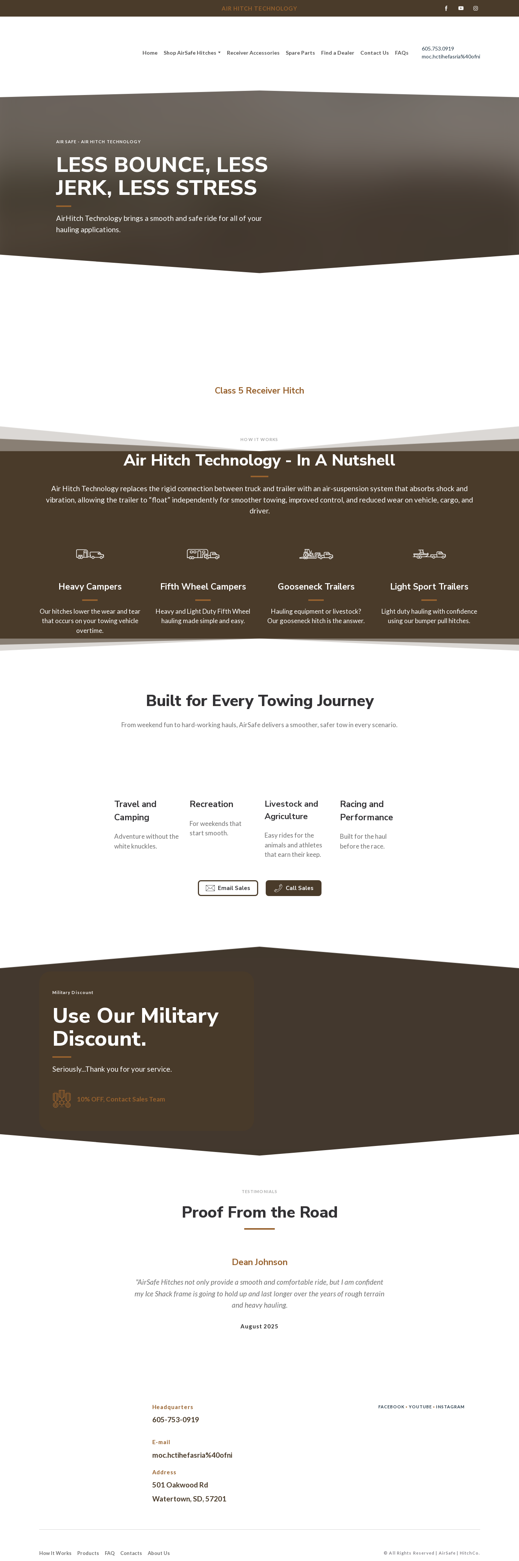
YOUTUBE (420, 1406)
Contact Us (374, 52)
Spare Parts (300, 52)
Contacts (131, 1553)
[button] (446, 8)
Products (88, 1553)
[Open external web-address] (146, 769)
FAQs (402, 52)
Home (150, 52)
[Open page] (259, 330)
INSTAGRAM (450, 1406)
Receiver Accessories (253, 52)
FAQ (110, 1553)
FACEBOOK (392, 1406)
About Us (159, 1553)
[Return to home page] (81, 52)
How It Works (55, 1553)
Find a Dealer (337, 52)
